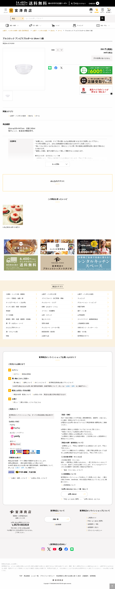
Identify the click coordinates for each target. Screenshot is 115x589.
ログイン (16, 374)
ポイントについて (39, 382)
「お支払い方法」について (37, 478)
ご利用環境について (68, 485)
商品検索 (27, 576)
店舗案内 (85, 576)
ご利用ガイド (91, 518)
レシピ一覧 (35, 576)
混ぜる (52, 30)
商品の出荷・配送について (21, 394)
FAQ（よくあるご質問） (95, 521)
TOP (20, 576)
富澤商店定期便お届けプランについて (60, 382)
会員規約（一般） (92, 524)
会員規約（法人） (92, 527)
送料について (27, 382)
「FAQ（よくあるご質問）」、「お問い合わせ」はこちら (80, 499)
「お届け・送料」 (70, 386)
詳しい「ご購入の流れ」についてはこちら (26, 402)
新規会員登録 (25, 374)
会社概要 (57, 524)
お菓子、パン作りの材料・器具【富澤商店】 (16, 30)
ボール (60, 30)
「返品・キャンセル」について (72, 470)
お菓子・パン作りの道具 (40, 30)
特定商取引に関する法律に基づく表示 (68, 576)
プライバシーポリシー (94, 530)
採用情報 (93, 576)
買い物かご (16, 382)
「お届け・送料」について (17, 478)
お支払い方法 (37, 394)
